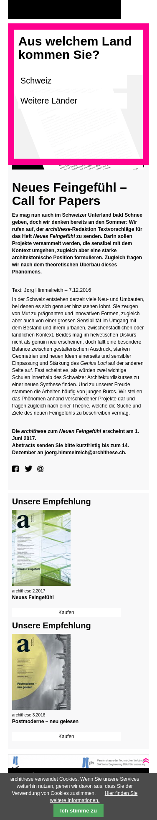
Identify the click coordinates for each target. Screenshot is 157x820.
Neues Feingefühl (33, 597)
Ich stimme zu (78, 810)
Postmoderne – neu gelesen (45, 721)
